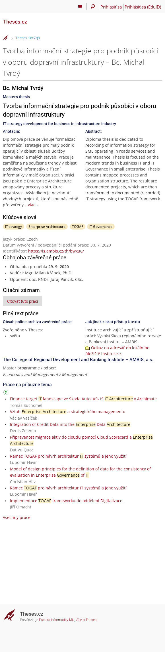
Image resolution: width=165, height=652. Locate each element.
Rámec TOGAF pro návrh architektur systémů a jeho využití (68, 456)
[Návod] (6, 393)
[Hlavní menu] (80, 6)
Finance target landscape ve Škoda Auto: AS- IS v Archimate (83, 398)
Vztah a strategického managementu (67, 411)
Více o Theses (86, 620)
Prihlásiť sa (111, 7)
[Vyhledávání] (92, 6)
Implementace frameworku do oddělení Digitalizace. (66, 500)
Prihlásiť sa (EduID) (143, 7)
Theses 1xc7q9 (27, 37)
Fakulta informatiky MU (56, 620)
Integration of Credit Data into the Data (70, 424)
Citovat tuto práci (22, 301)
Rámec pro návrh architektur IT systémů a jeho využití (68, 488)
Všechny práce (16, 517)
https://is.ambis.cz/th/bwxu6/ (56, 251)
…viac (30, 204)
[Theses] (31, 19)
